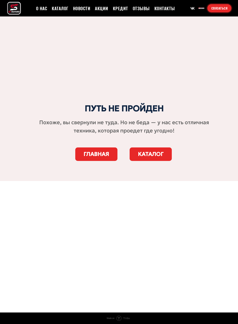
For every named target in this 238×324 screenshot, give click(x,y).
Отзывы (141, 8)
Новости (81, 8)
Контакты (164, 8)
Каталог (60, 8)
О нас (41, 8)
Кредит (120, 8)
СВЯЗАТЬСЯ (219, 8)
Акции (101, 8)
